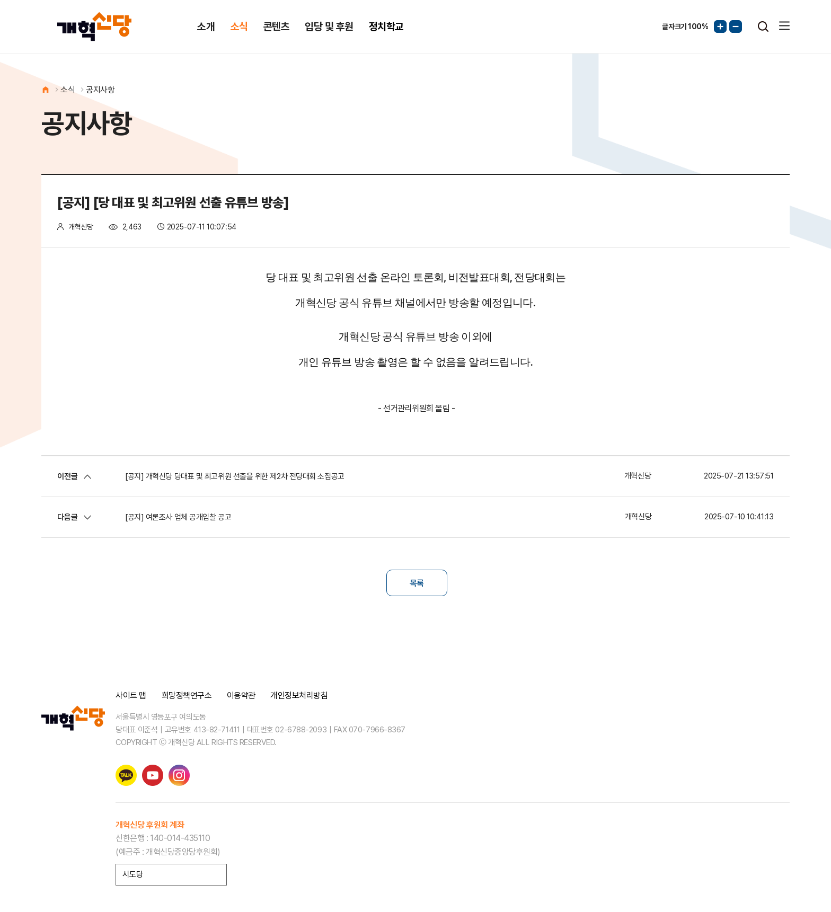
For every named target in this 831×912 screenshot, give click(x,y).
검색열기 (763, 26)
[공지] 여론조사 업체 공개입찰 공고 (178, 517)
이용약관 (241, 696)
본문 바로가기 (0, 0)
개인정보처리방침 (299, 696)
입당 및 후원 (329, 26)
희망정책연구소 (187, 696)
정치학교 (386, 26)
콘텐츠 (276, 26)
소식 (239, 26)
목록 (417, 583)
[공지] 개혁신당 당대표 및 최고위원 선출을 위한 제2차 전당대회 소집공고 (234, 476)
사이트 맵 (131, 696)
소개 (206, 26)
